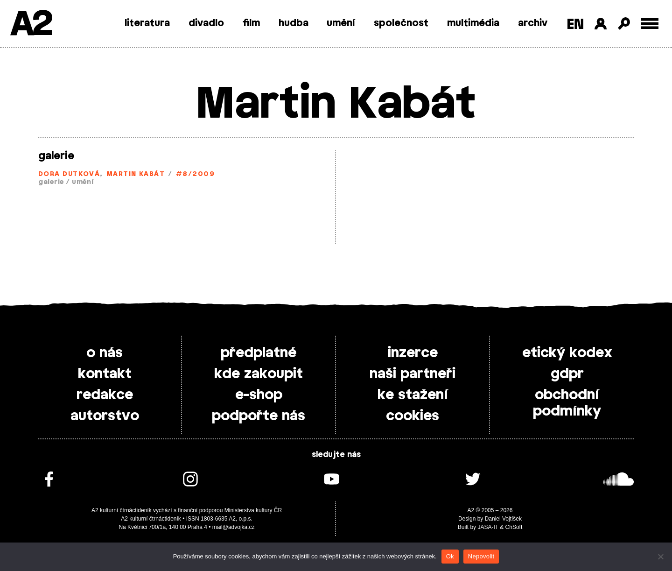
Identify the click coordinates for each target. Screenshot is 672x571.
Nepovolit (481, 556)
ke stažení (413, 395)
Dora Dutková (69, 174)
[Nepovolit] (660, 556)
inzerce (413, 353)
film (251, 23)
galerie (56, 155)
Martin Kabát (135, 174)
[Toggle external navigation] (650, 23)
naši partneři (412, 374)
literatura (147, 23)
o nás (104, 353)
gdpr (567, 374)
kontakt (105, 374)
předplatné (258, 353)
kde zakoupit (258, 374)
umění (341, 23)
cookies (412, 416)
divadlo (206, 23)
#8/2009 (195, 174)
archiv (532, 23)
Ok (450, 556)
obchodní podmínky (567, 403)
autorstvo (104, 416)
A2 (30, 24)
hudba (293, 23)
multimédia (473, 23)
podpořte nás (258, 416)
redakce (105, 395)
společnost (401, 23)
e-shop (258, 395)
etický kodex (567, 353)
